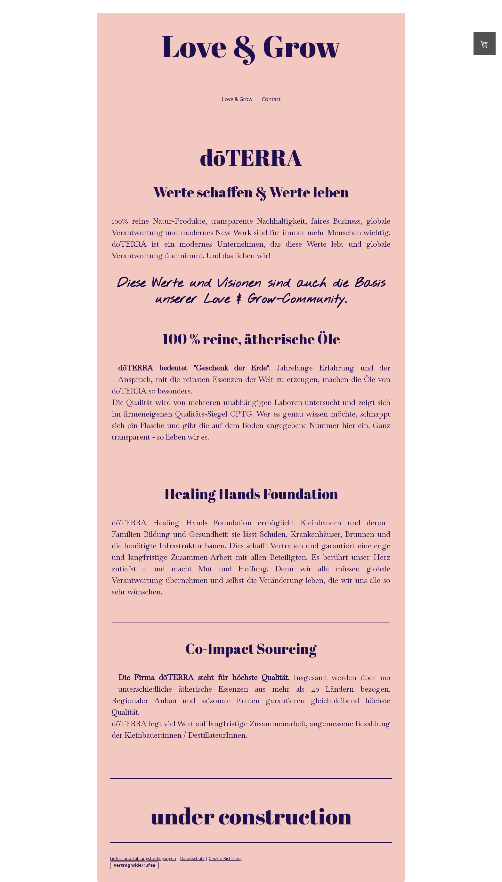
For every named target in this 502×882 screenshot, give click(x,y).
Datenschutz (192, 858)
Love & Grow (237, 99)
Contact (271, 99)
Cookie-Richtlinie (225, 858)
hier (348, 425)
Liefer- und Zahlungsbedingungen (143, 858)
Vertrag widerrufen (134, 865)
